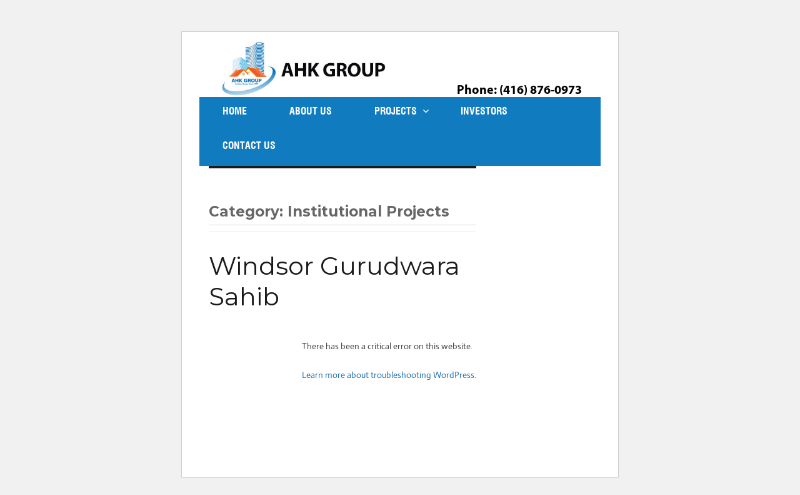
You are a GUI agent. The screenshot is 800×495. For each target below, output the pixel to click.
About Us (310, 111)
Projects (395, 111)
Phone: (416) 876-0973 (519, 90)
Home (234, 111)
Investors (484, 111)
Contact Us (249, 145)
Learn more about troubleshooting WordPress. (389, 374)
